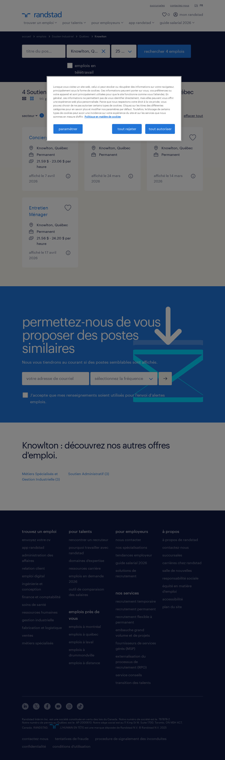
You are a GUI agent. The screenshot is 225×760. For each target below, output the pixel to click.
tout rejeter (127, 129)
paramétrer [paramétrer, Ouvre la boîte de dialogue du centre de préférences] (68, 129)
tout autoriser (160, 129)
